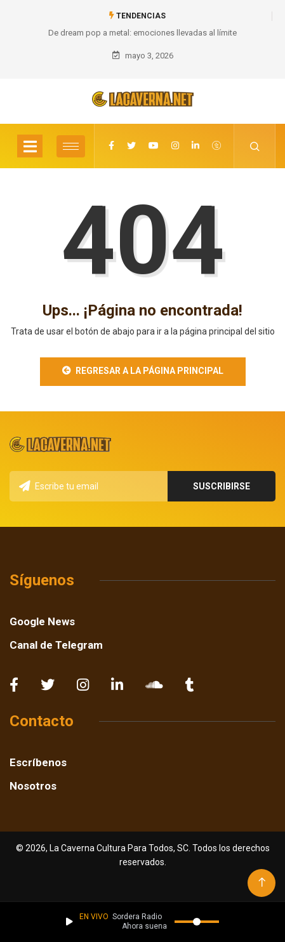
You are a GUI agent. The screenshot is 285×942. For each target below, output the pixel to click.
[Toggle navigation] (30, 146)
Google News (42, 621)
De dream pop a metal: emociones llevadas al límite (142, 32)
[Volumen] (197, 921)
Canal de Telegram (56, 645)
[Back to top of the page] (262, 882)
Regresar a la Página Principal (142, 371)
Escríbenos (38, 762)
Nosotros (33, 785)
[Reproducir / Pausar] (69, 921)
